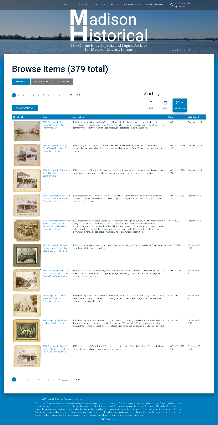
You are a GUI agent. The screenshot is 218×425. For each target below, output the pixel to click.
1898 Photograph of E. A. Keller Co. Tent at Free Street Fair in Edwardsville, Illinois (56, 198)
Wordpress (69, 399)
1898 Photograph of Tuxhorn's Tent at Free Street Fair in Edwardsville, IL (56, 173)
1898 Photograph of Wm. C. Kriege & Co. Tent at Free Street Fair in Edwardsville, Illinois (56, 349)
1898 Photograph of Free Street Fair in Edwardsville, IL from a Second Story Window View (56, 273)
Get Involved (82, 5)
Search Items (63, 82)
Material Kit (49, 399)
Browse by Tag (41, 82)
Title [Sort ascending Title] (151, 104)
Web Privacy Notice (109, 419)
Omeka (82, 399)
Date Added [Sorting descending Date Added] (180, 104)
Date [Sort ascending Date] (165, 104)
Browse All (21, 82)
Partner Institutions (133, 5)
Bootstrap (59, 399)
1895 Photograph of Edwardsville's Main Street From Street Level (54, 125)
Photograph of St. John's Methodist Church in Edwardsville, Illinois (54, 298)
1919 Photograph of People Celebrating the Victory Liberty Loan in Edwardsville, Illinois (56, 248)
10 (59, 95)
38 (71, 95)
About (67, 5)
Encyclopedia (99, 5)
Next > (78, 95)
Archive (115, 5)
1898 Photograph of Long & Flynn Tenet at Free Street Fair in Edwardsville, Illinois (56, 148)
